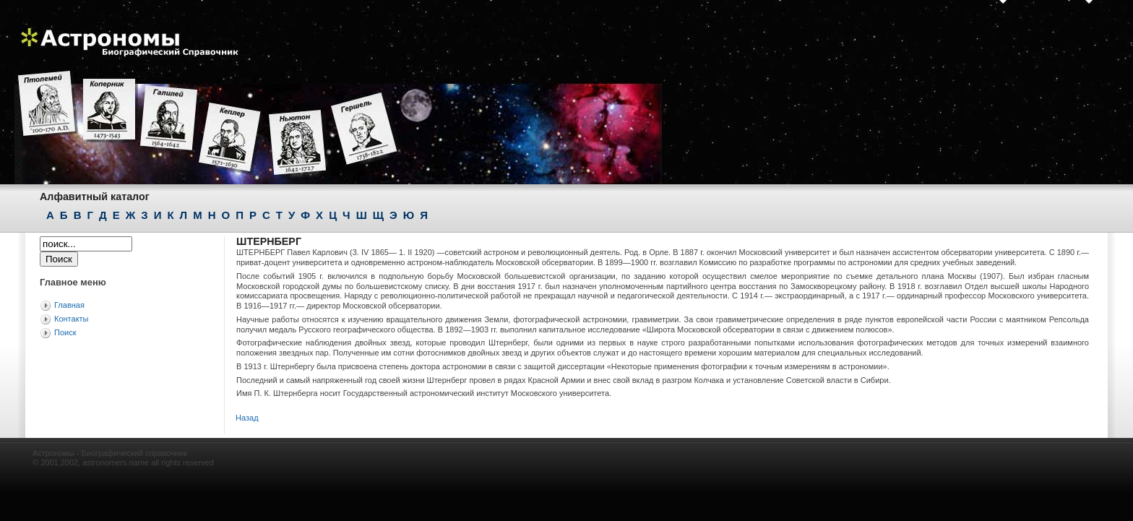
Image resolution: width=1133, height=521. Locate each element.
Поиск (65, 332)
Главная (69, 305)
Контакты (71, 318)
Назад (247, 417)
